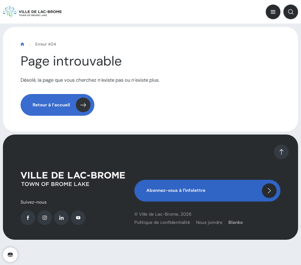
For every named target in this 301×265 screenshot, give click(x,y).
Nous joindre (209, 225)
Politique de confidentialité (162, 225)
